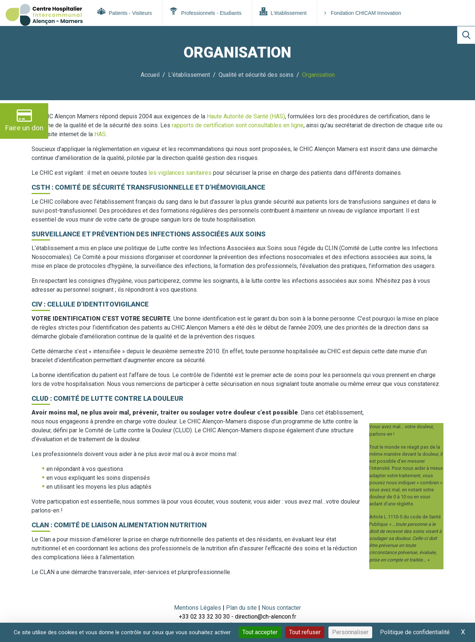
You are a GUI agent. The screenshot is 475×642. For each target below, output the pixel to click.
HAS (100, 134)
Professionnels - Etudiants (205, 11)
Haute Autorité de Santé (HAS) (246, 116)
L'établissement (283, 11)
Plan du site (242, 607)
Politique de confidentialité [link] (415, 632)
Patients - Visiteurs (124, 11)
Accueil (150, 74)
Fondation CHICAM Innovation (362, 13)
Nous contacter (281, 607)
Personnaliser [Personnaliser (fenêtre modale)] (350, 632)
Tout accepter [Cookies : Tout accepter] (260, 632)
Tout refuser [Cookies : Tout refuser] (305, 632)
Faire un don (24, 120)
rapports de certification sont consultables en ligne (238, 125)
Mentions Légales (197, 607)
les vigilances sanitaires (180, 172)
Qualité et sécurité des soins (256, 74)
